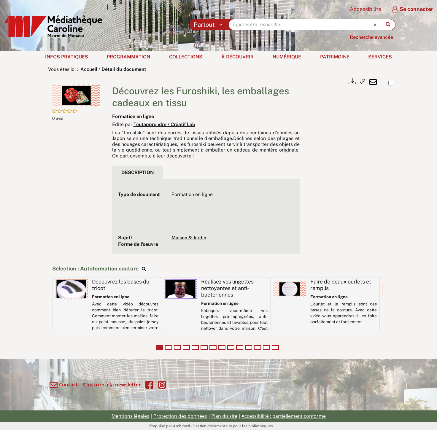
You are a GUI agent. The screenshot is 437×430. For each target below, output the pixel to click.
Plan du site (224, 416)
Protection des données (180, 416)
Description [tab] (137, 172)
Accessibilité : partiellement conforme (283, 416)
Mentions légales (130, 416)
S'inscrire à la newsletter (111, 384)
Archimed (181, 426)
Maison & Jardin (188, 238)
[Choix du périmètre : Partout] (209, 24)
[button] (76, 95)
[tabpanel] (206, 219)
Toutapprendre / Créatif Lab (164, 124)
